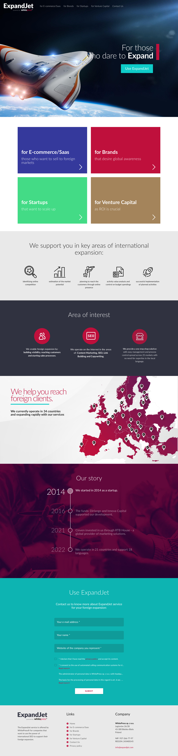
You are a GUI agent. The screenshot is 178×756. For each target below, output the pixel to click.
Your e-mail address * (68, 622)
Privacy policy (76, 746)
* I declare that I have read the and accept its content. (88, 659)
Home (72, 724)
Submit (89, 691)
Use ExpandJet (137, 68)
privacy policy (91, 659)
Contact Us (117, 6)
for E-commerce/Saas (50, 6)
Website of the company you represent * (79, 648)
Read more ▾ (64, 668)
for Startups (82, 6)
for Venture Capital (100, 6)
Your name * (63, 635)
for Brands (69, 6)
